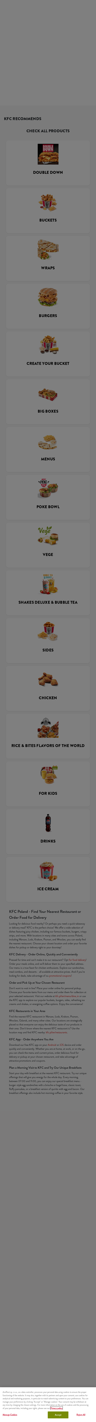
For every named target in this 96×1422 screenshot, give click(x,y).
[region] (48, 1404)
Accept (58, 1414)
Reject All (81, 1414)
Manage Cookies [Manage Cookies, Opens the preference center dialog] (10, 1414)
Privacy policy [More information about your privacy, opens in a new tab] (56, 1408)
